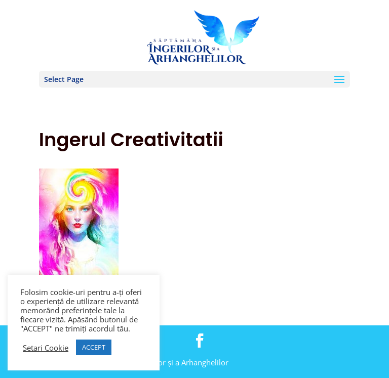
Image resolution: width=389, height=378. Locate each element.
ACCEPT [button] (93, 347)
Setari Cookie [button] (45, 347)
